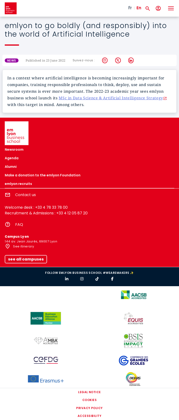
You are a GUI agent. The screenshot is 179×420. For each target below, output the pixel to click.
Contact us (25, 195)
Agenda (12, 158)
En (139, 8)
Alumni (11, 166)
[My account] (158, 8)
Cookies (89, 400)
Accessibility (89, 416)
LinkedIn (131, 60)
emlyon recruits (18, 183)
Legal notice (89, 392)
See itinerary (23, 246)
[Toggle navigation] (170, 8)
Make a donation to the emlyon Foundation (42, 175)
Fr (130, 8)
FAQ (19, 224)
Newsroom (14, 149)
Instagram (105, 60)
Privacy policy (89, 408)
